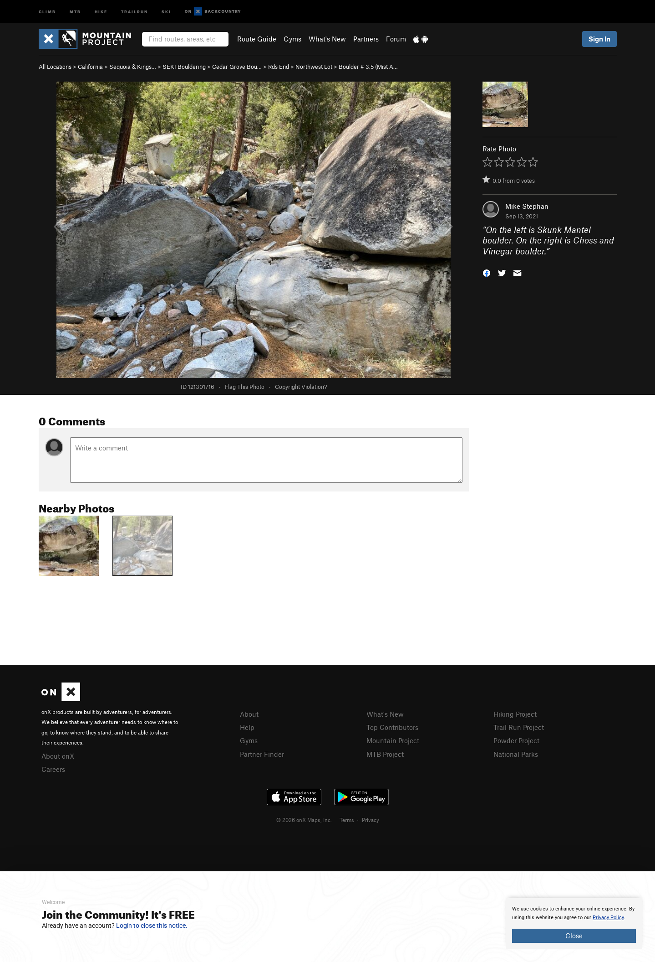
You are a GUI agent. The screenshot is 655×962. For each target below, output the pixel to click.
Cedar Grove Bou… (237, 66)
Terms (347, 820)
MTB (75, 11)
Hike (101, 11)
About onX (57, 756)
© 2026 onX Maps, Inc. (304, 820)
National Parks (515, 754)
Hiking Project (515, 714)
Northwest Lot (313, 66)
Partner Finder (262, 754)
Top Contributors (392, 727)
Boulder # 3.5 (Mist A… (368, 66)
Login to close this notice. (152, 925)
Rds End (278, 66)
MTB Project (385, 754)
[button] (486, 272)
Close (574, 935)
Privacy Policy (608, 918)
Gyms (292, 39)
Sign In (599, 39)
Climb (47, 11)
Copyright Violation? (301, 386)
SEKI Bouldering (184, 66)
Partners (366, 39)
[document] (574, 924)
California (90, 66)
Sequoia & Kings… (132, 66)
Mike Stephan (526, 206)
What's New (327, 39)
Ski (166, 11)
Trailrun (134, 11)
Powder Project (516, 740)
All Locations (55, 66)
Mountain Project (392, 740)
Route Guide (256, 39)
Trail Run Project (518, 727)
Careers (53, 769)
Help (247, 727)
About (249, 714)
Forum (396, 39)
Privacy (370, 820)
